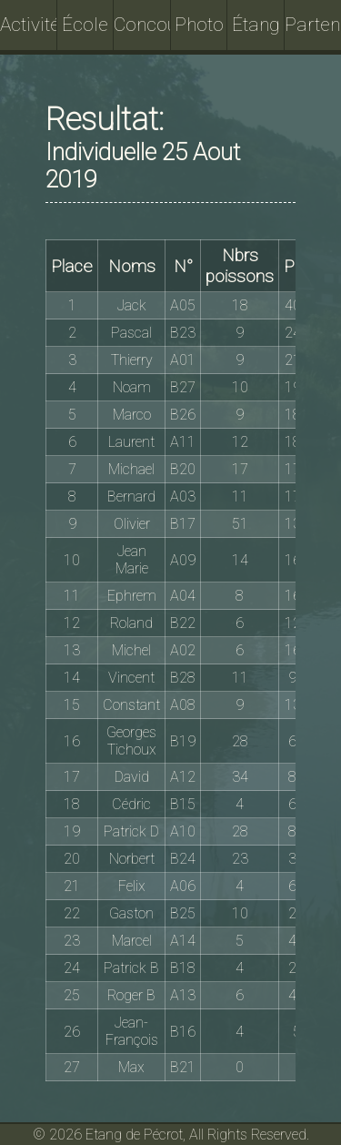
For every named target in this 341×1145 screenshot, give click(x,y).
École (85, 24)
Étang (256, 24)
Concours (142, 24)
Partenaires (313, 24)
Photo (199, 24)
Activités (28, 24)
